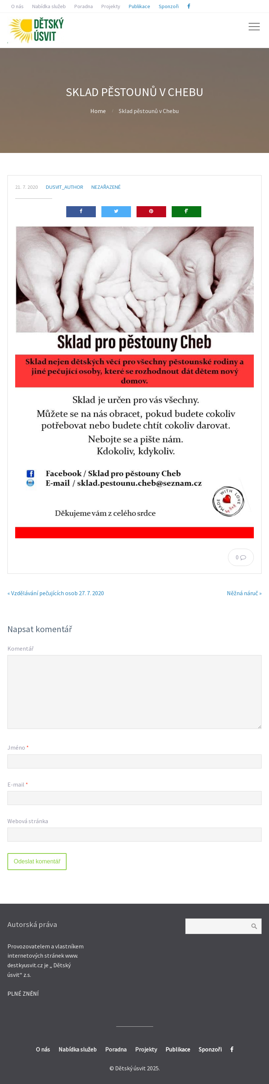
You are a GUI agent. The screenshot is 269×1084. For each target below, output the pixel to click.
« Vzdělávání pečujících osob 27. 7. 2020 (55, 593)
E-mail (17, 784)
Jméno (18, 747)
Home (98, 111)
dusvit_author (64, 187)
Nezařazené (106, 187)
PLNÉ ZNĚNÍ (23, 993)
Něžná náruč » (244, 593)
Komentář (20, 648)
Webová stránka (27, 821)
